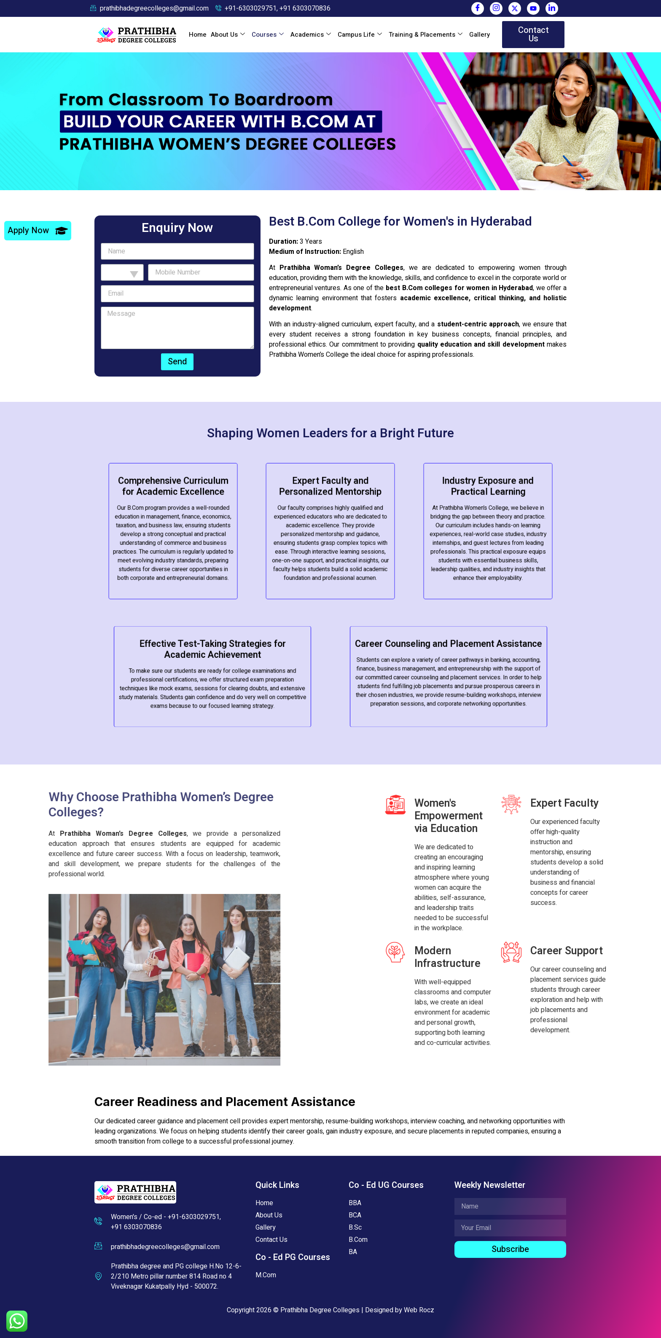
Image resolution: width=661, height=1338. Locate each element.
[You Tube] (533, 8)
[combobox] (122, 272)
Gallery (479, 34)
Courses (268, 34)
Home (198, 34)
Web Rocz (419, 1310)
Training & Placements (425, 34)
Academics (310, 34)
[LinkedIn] (551, 8)
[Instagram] (496, 8)
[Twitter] (514, 8)
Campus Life (360, 34)
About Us (228, 34)
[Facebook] (477, 8)
